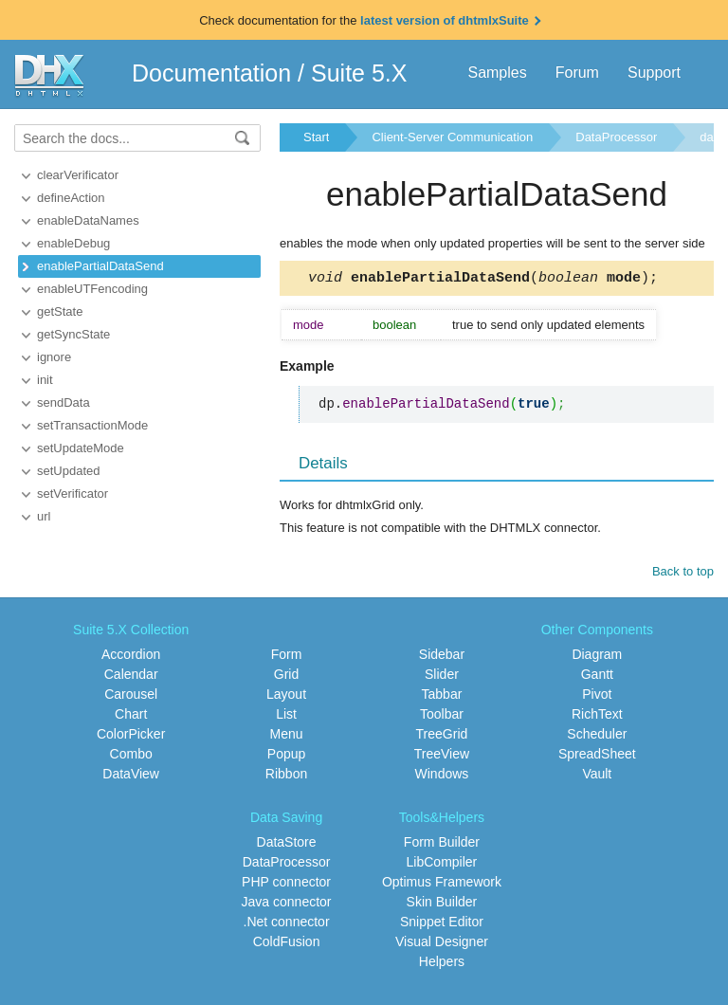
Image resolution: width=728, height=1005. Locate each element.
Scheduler (597, 736)
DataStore (287, 844)
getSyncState (73, 334)
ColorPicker (131, 736)
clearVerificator (77, 175)
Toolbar (442, 716)
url (43, 516)
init (45, 380)
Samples (496, 72)
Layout (286, 696)
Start (316, 137)
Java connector (287, 904)
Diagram (597, 657)
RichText (597, 716)
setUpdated (68, 471)
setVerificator (72, 493)
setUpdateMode (80, 448)
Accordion (130, 657)
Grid (286, 677)
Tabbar (442, 696)
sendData (63, 402)
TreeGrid (442, 736)
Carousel (130, 696)
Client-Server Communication (452, 137)
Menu (286, 736)
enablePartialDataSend (100, 266)
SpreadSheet (597, 756)
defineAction (71, 198)
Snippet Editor (441, 924)
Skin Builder (442, 904)
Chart (131, 716)
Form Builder (442, 844)
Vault (596, 776)
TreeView (441, 756)
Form (286, 657)
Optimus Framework (441, 884)
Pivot (596, 696)
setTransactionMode (92, 425)
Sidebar (441, 657)
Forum (577, 72)
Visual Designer (441, 944)
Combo (131, 756)
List (286, 716)
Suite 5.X (359, 73)
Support (654, 72)
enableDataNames (88, 220)
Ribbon (286, 776)
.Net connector (287, 924)
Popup (286, 756)
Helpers (441, 964)
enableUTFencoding (92, 289)
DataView (130, 776)
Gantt (597, 677)
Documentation (211, 73)
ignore (54, 357)
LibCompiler (442, 864)
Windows (442, 776)
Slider (442, 677)
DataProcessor (616, 137)
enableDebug (73, 243)
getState (59, 311)
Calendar (131, 677)
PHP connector (286, 884)
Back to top (683, 574)
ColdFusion (286, 944)
